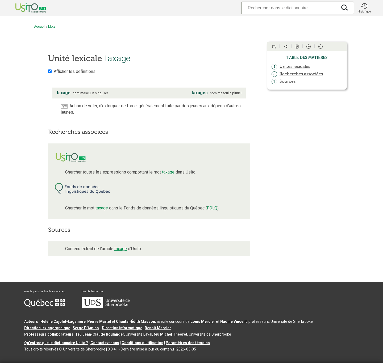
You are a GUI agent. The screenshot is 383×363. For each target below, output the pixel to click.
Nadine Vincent (233, 321)
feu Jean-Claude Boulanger (100, 334)
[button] (364, 8)
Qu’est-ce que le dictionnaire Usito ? (56, 343)
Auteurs (31, 321)
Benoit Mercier (158, 328)
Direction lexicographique (47, 328)
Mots (52, 26)
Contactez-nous (104, 343)
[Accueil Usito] (25, 8)
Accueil (39, 26)
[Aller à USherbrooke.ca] (106, 306)
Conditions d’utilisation (142, 343)
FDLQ (212, 208)
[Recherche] (289, 8)
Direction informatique (122, 328)
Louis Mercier (202, 321)
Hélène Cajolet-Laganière (63, 321)
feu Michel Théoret (170, 334)
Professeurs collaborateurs (49, 334)
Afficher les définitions (74, 71)
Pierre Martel (99, 321)
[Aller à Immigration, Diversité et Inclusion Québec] (44, 306)
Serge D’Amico (86, 328)
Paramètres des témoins (188, 343)
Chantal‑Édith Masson (135, 321)
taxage (168, 172)
